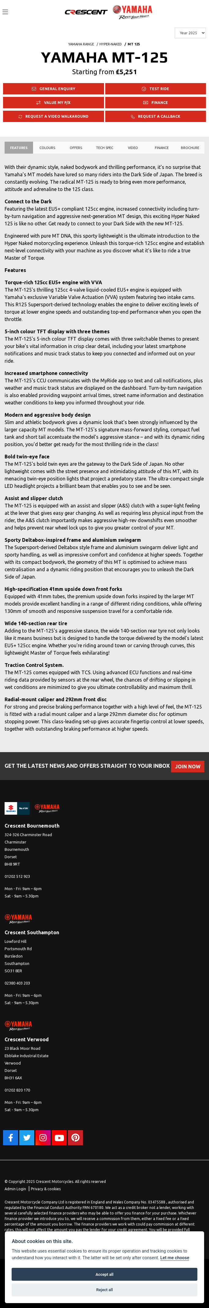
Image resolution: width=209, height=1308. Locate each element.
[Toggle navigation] (5, 12)
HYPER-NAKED (110, 44)
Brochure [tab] (190, 148)
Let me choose (174, 1257)
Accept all (104, 1274)
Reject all (104, 1289)
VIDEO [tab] (133, 148)
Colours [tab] (47, 148)
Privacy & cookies (46, 1189)
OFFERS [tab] (76, 148)
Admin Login (15, 1189)
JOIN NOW (187, 766)
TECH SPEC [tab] (104, 148)
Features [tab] (19, 148)
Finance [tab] (162, 148)
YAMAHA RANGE (81, 44)
